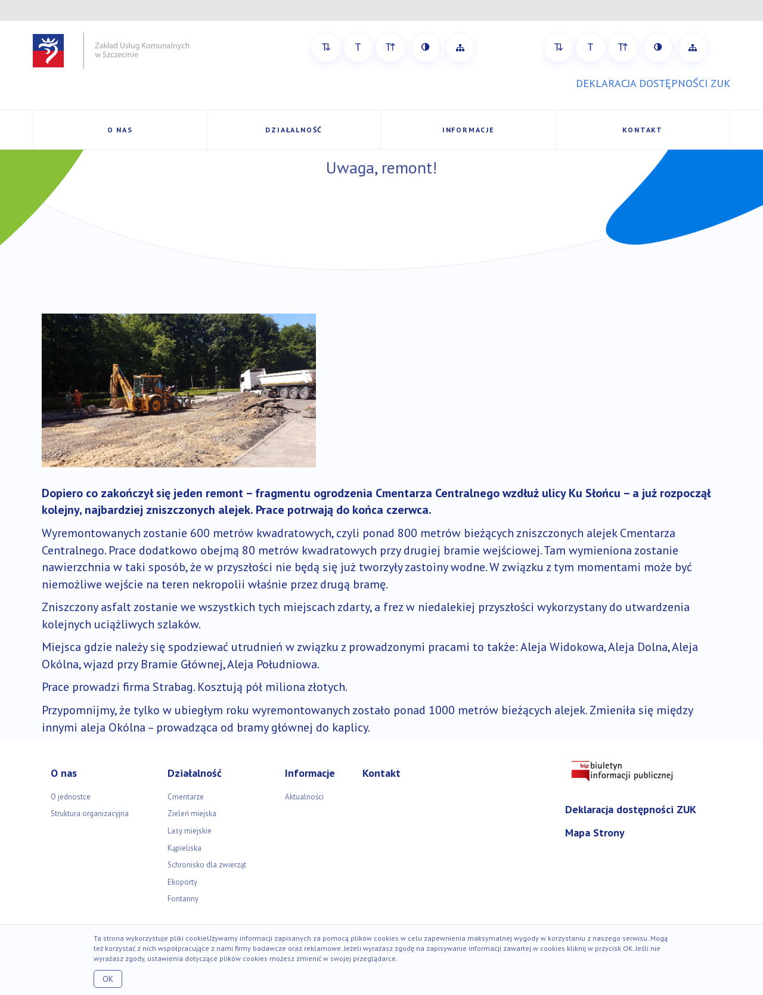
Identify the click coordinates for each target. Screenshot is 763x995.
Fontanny (183, 899)
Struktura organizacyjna (90, 813)
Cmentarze (186, 797)
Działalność (293, 129)
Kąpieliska (184, 848)
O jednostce (71, 797)
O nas (120, 129)
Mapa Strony (595, 832)
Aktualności (304, 797)
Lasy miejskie (190, 831)
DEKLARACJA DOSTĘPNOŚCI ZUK (653, 83)
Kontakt (642, 129)
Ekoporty (182, 882)
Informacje (468, 129)
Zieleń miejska (192, 813)
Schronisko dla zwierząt (207, 865)
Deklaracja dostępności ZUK (630, 809)
